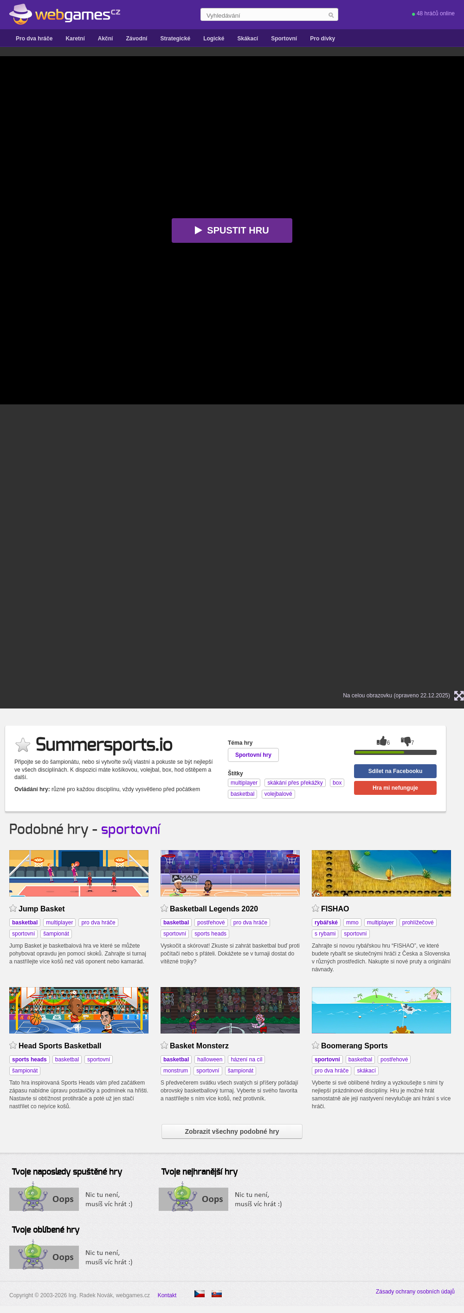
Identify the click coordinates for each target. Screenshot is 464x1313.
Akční (105, 38)
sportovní (130, 830)
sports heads (210, 933)
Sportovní (284, 38)
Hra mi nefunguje (395, 788)
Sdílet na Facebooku (395, 771)
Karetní (74, 38)
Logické (213, 38)
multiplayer (59, 922)
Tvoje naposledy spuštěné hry (67, 1172)
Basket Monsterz (199, 1046)
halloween (209, 1059)
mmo (352, 922)
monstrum (175, 1070)
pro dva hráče (98, 922)
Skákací (247, 38)
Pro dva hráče (34, 38)
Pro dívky (322, 38)
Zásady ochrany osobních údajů (415, 1291)
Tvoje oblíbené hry (45, 1230)
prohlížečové (418, 922)
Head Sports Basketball (60, 1046)
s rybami (325, 933)
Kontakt (167, 1295)
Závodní (136, 38)
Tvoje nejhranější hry (199, 1172)
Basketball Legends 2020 (214, 909)
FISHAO (335, 909)
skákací (366, 1070)
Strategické (175, 38)
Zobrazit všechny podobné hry (232, 1131)
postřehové (211, 922)
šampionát (56, 933)
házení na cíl (246, 1059)
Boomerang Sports (354, 1046)
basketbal (67, 1059)
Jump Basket (42, 909)
